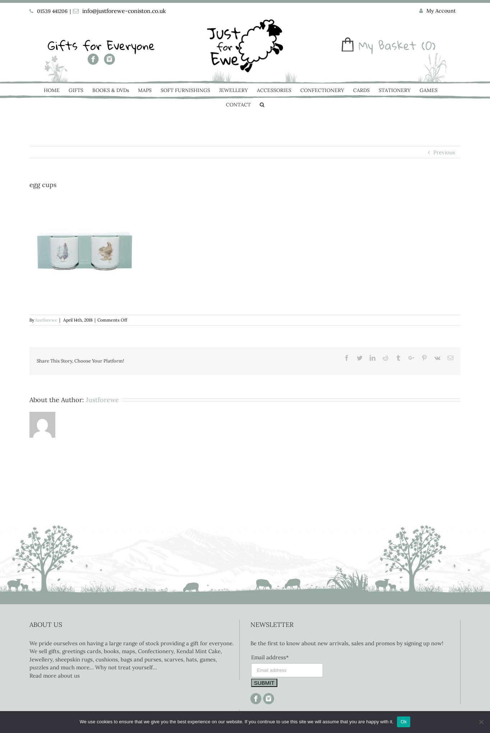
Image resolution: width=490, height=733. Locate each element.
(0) (428, 45)
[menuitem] (438, 11)
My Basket (387, 45)
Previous (444, 152)
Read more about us (54, 675)
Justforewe (46, 320)
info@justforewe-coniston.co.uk (124, 10)
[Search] (262, 105)
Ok (404, 721)
